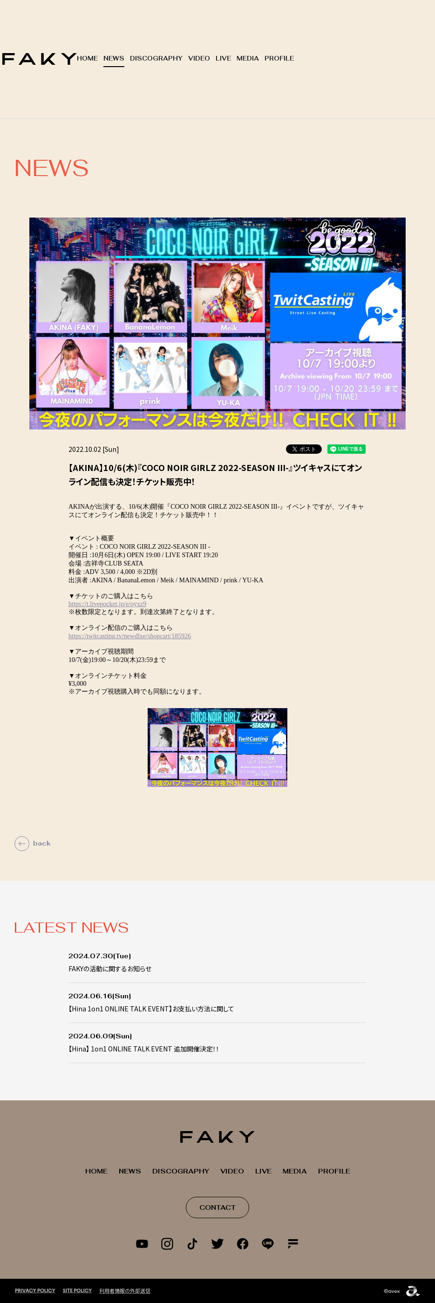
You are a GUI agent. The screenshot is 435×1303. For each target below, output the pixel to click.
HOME (87, 58)
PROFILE (279, 58)
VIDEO (199, 58)
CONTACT (217, 1207)
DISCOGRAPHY (156, 58)
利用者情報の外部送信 (124, 1290)
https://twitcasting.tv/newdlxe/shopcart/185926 (129, 636)
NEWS (113, 58)
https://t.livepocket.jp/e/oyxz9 (107, 603)
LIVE (223, 58)
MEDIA (248, 58)
